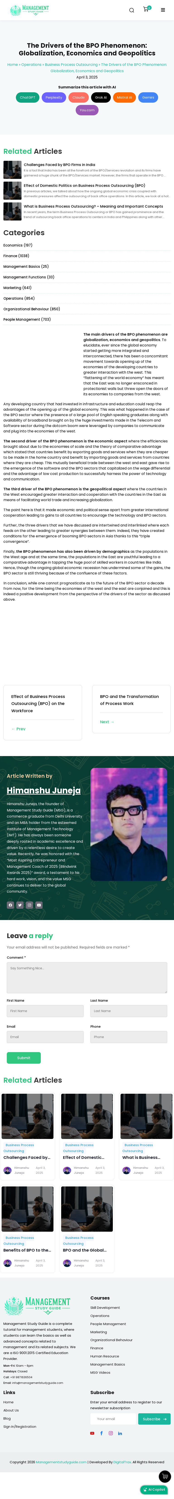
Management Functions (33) (29, 277)
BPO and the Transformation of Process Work (131, 709)
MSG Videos (100, 1372)
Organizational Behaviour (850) (31, 309)
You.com (87, 110)
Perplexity (54, 97)
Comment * (16, 957)
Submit (23, 1057)
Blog (7, 1418)
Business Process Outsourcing (71, 64)
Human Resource (104, 1356)
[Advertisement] (41, 363)
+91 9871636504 (21, 1377)
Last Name (99, 1000)
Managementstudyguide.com (61, 1462)
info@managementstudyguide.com (37, 1383)
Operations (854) (19, 298)
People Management (108, 1323)
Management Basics (107, 1364)
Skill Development (105, 1307)
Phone (95, 1026)
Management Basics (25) (26, 266)
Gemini (148, 97)
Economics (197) (18, 245)
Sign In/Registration (19, 1426)
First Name (15, 1000)
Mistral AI (124, 97)
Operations (31, 64)
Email (11, 1026)
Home (12, 64)
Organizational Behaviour (111, 1340)
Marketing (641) (17, 287)
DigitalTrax (122, 1462)
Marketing (98, 1332)
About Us (11, 1410)
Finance (96, 1348)
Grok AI (101, 97)
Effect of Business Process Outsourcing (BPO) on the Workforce (42, 713)
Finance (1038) (16, 256)
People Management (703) (27, 319)
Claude (78, 97)
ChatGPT (27, 97)
